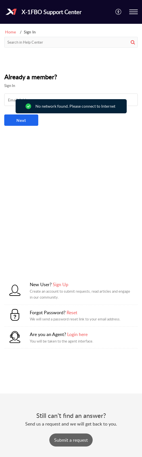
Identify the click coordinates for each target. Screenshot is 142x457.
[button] (118, 11)
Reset (72, 312)
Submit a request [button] (71, 440)
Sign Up (60, 284)
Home (10, 32)
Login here (77, 334)
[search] (71, 42)
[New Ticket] (71, 440)
